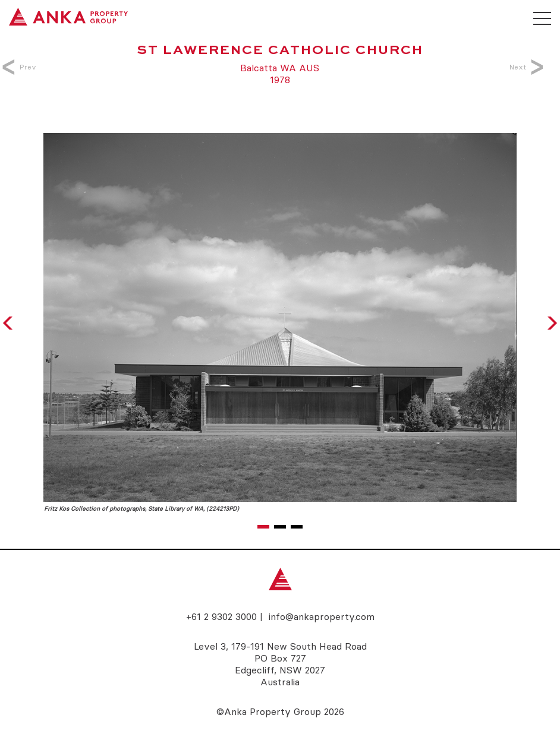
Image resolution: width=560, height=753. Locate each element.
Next (524, 66)
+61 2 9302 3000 (221, 616)
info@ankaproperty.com (322, 616)
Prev (21, 66)
